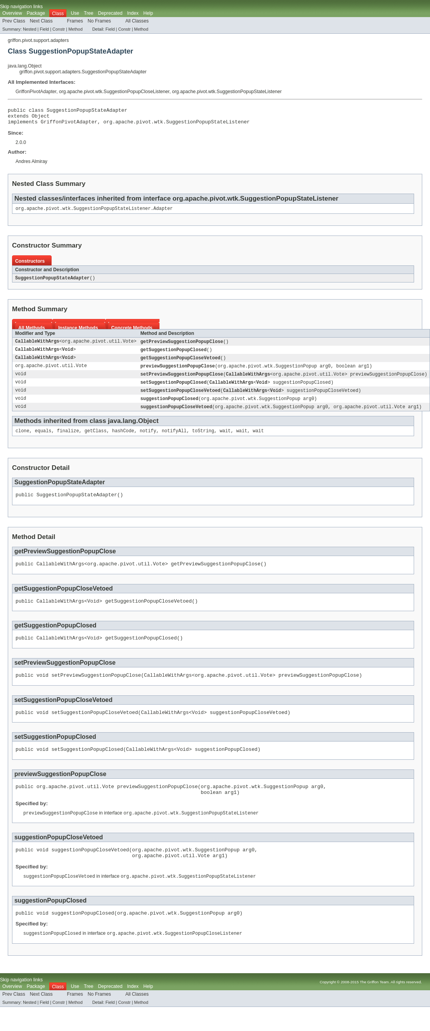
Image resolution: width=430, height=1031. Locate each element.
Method (75, 29)
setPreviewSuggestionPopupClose (181, 381)
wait (225, 440)
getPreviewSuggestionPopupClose (181, 346)
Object (41, 117)
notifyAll (174, 440)
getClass (96, 440)
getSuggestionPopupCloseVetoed (180, 363)
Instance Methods (78, 332)
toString (203, 440)
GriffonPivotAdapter (36, 91)
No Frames (99, 21)
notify (148, 440)
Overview (12, 13)
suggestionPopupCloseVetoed (176, 415)
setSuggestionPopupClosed (173, 389)
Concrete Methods (132, 332)
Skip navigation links (21, 6)
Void (67, 355)
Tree (89, 13)
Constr (58, 29)
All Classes (137, 21)
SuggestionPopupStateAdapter (52, 282)
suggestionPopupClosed (169, 406)
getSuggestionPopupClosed (173, 355)
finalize (68, 440)
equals (43, 440)
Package (36, 13)
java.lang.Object (25, 66)
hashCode (123, 440)
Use (75, 13)
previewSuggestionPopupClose (177, 372)
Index (133, 13)
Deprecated (110, 13)
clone (22, 440)
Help (148, 13)
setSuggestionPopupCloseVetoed (180, 398)
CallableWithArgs (37, 346)
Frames (75, 21)
